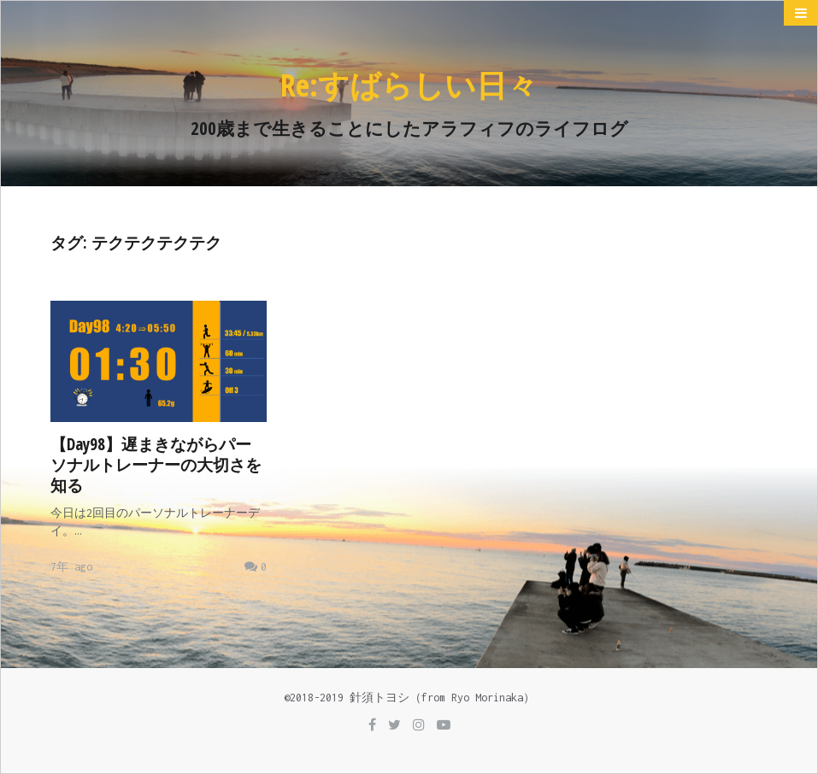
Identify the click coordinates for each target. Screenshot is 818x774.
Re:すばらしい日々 (409, 85)
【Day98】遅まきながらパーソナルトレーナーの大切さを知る (156, 464)
